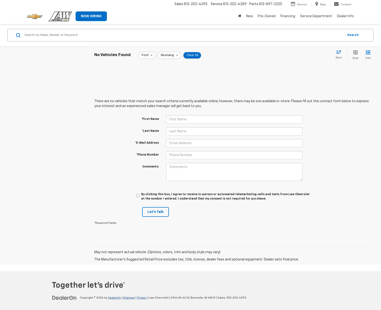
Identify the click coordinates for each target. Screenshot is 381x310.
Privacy (142, 297)
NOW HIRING (91, 16)
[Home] (240, 16)
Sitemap (129, 297)
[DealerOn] (64, 297)
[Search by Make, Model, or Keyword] (183, 35)
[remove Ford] (147, 55)
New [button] (249, 16)
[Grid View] (354, 55)
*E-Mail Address (147, 143)
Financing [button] (287, 16)
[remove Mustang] (169, 55)
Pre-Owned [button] (267, 16)
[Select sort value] (340, 55)
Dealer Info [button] (345, 16)
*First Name (150, 119)
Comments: (150, 166)
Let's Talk (155, 212)
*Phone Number (147, 154)
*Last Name (150, 131)
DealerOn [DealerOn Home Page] (114, 297)
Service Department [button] (316, 16)
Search (353, 35)
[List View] (368, 55)
